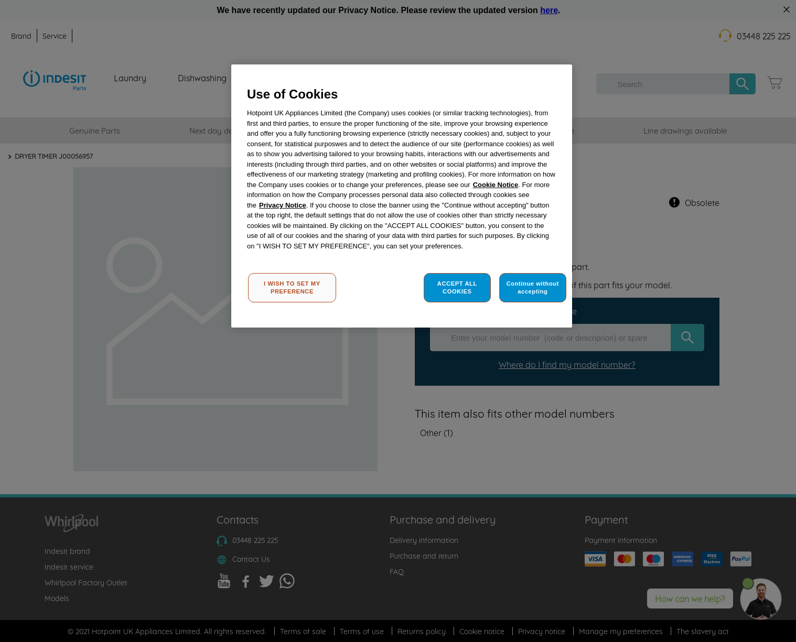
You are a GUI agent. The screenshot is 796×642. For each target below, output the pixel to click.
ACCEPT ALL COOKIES (457, 287)
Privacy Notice (282, 205)
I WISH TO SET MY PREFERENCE (292, 287)
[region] (401, 196)
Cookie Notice (496, 185)
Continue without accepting (533, 287)
